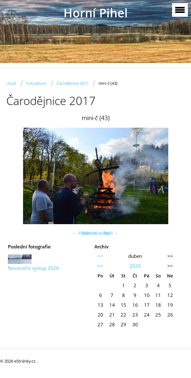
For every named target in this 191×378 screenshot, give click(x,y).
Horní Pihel (95, 13)
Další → (111, 233)
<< (100, 256)
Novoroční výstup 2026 (33, 268)
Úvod (11, 83)
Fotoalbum (36, 83)
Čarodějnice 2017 (72, 83)
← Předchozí (85, 233)
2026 (135, 266)
